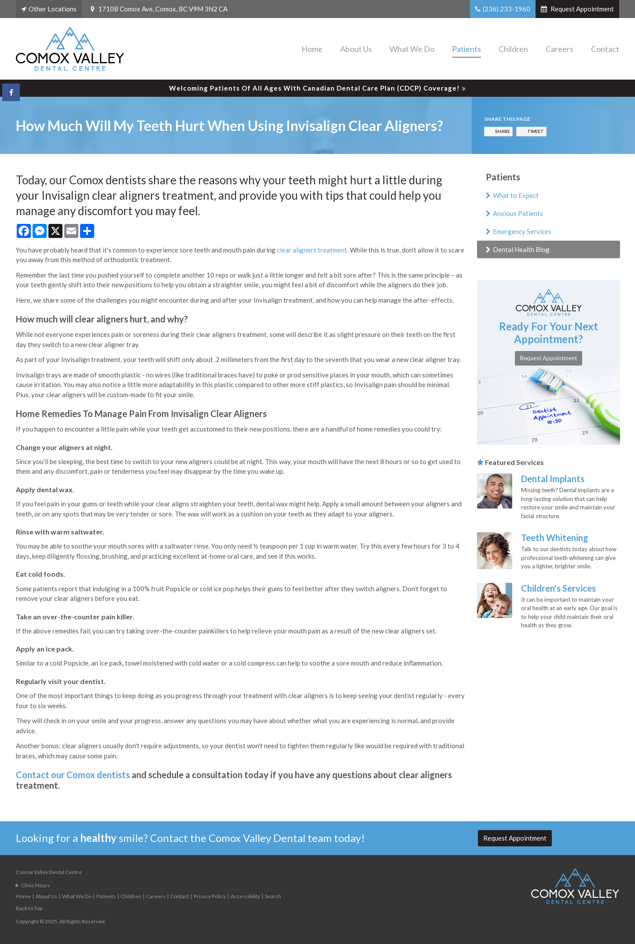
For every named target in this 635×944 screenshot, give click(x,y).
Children (513, 49)
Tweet (535, 131)
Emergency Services (522, 231)
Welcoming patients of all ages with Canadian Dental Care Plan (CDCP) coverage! (314, 88)
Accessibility (245, 896)
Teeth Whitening (554, 537)
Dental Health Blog (521, 249)
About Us (356, 49)
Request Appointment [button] (581, 9)
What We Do (411, 49)
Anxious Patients (518, 213)
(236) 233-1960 (506, 9)
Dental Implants (552, 478)
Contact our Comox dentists (73, 774)
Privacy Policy (210, 896)
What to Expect (516, 195)
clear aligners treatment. (313, 250)
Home (312, 49)
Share (502, 131)
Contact (605, 49)
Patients (466, 49)
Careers (559, 49)
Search (273, 896)
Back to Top (29, 908)
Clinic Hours (35, 885)
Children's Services (558, 588)
